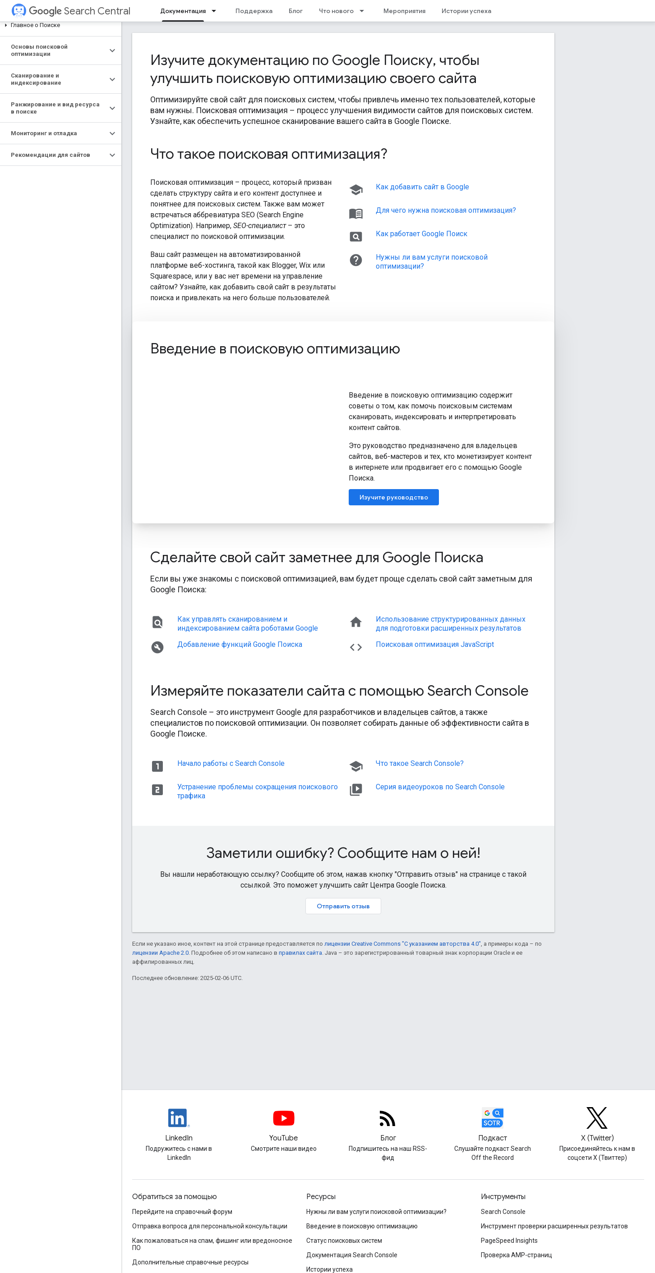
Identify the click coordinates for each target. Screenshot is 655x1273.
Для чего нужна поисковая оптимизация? (446, 210)
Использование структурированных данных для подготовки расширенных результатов (451, 623)
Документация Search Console (351, 1255)
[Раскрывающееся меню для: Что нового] (364, 11)
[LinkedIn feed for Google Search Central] (179, 1125)
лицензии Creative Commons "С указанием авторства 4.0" (402, 943)
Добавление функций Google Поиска (239, 644)
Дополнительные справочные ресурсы (190, 1262)
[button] (59, 25)
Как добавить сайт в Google (422, 187)
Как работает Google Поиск (421, 233)
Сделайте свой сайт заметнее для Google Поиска (317, 557)
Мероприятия (404, 11)
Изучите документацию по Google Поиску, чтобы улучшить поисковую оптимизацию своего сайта (315, 69)
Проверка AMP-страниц (516, 1255)
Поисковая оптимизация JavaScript (435, 644)
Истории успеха (466, 11)
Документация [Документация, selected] (183, 11)
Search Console (503, 1211)
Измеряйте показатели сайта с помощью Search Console (339, 691)
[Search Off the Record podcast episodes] (492, 1125)
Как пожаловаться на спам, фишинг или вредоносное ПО (212, 1244)
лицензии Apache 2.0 (160, 952)
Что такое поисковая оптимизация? (268, 154)
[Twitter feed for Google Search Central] (597, 1125)
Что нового (336, 11)
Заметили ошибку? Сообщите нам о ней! (343, 853)
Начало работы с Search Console (231, 763)
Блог (296, 11)
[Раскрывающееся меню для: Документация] (216, 11)
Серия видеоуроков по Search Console (440, 787)
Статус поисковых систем (344, 1240)
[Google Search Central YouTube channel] (283, 1125)
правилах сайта (300, 952)
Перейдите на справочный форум (182, 1211)
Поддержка (253, 11)
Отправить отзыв (343, 906)
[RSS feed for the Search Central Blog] (388, 1125)
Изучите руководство (394, 497)
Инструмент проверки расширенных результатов (554, 1226)
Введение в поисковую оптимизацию (275, 348)
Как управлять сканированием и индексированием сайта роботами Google (247, 623)
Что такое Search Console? (420, 763)
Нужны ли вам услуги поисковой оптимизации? (376, 1211)
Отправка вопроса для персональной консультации (209, 1226)
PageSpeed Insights (509, 1240)
